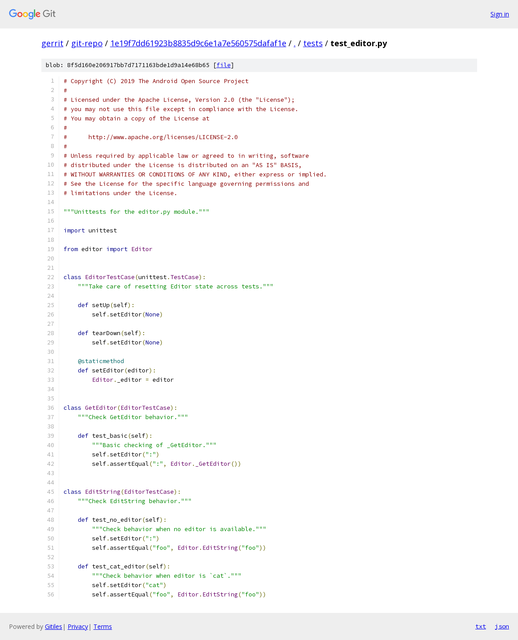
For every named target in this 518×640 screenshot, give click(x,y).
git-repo (87, 43)
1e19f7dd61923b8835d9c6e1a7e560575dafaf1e (198, 43)
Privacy (78, 626)
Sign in (499, 14)
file (224, 65)
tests (313, 43)
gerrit (52, 43)
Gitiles (53, 626)
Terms (102, 626)
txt (480, 626)
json (502, 626)
